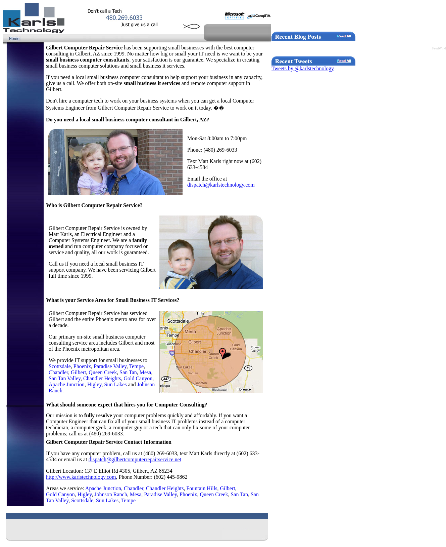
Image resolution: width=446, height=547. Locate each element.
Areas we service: (65, 488)
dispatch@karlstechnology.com (221, 185)
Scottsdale (60, 366)
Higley (94, 384)
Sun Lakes (115, 384)
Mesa (145, 372)
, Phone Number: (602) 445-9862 (152, 477)
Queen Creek (103, 372)
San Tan (128, 372)
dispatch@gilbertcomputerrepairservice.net (135, 459)
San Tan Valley (65, 378)
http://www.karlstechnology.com (81, 477)
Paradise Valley (110, 366)
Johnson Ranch (110, 494)
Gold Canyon (137, 378)
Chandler (58, 372)
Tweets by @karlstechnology (302, 68)
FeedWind (439, 48)
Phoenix (82, 366)
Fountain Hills (201, 488)
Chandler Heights (102, 378)
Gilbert (78, 372)
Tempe (136, 366)
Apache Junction (67, 384)
